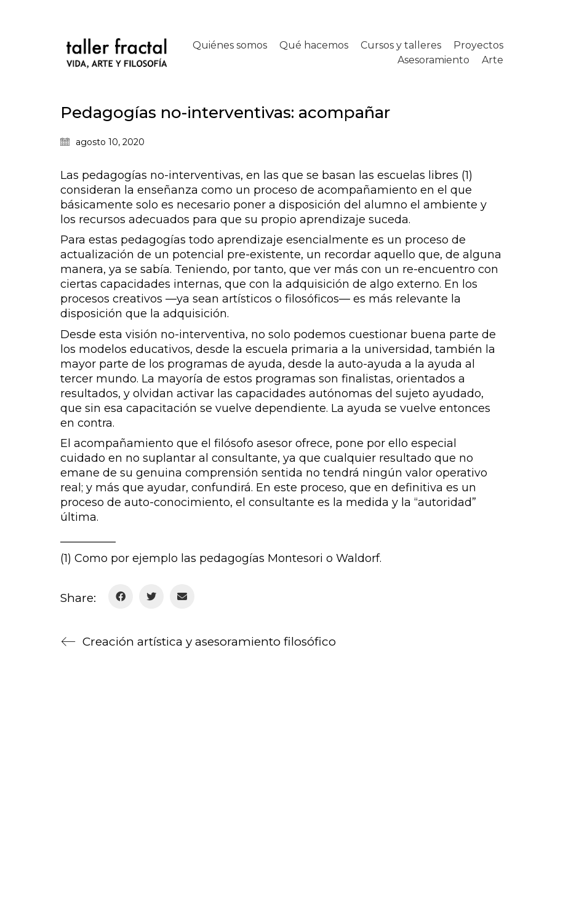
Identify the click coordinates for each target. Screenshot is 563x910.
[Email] (182, 596)
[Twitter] (151, 596)
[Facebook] (120, 596)
